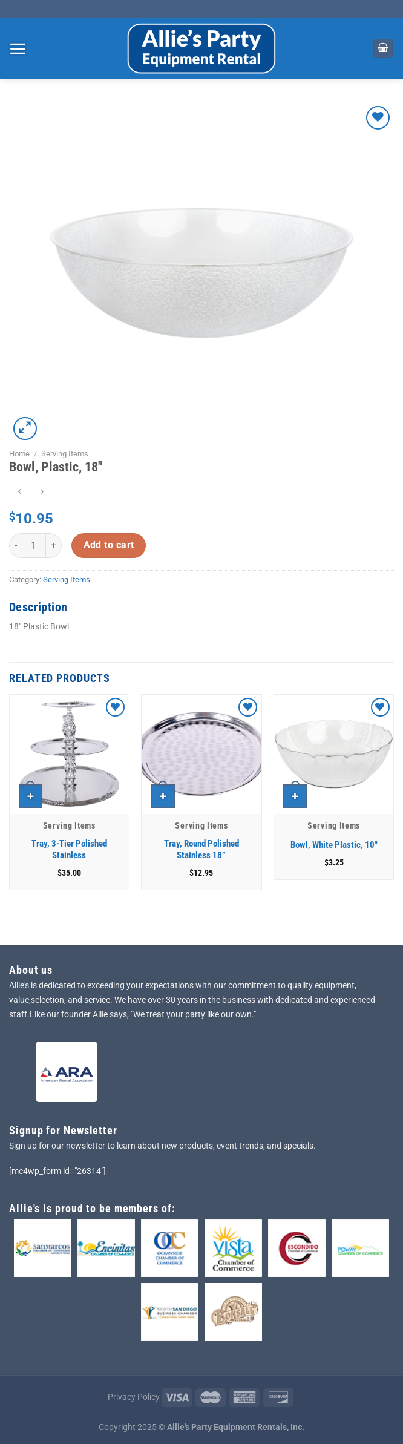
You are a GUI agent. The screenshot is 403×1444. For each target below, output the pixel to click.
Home (19, 453)
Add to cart (109, 545)
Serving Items (64, 453)
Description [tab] (38, 607)
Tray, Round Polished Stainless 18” (201, 849)
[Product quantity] (34, 545)
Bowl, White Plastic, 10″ (334, 844)
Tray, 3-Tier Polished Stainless (69, 849)
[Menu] (18, 48)
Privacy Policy (134, 1397)
